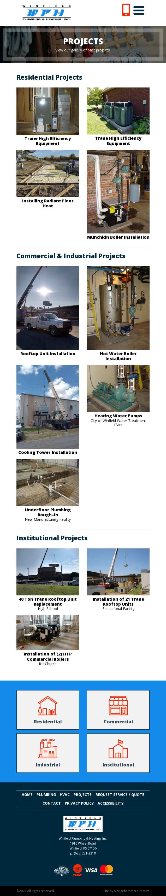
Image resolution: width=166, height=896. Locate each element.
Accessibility (110, 803)
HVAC (65, 795)
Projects (83, 795)
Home (27, 795)
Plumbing (46, 795)
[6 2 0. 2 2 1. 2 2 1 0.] (126, 9)
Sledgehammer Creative (132, 891)
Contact (52, 803)
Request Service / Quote (120, 795)
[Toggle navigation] (139, 10)
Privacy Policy (79, 803)
